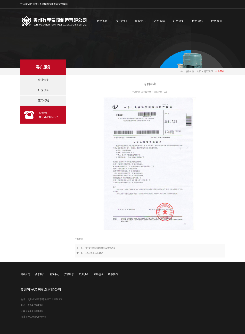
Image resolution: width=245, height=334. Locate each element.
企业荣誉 (43, 79)
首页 (199, 71)
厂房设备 (178, 21)
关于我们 (121, 21)
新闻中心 (140, 21)
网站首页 (102, 21)
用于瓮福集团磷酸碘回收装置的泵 (100, 248)
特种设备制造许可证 (94, 253)
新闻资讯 (208, 71)
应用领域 (197, 21)
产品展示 (159, 21)
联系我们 (216, 21)
